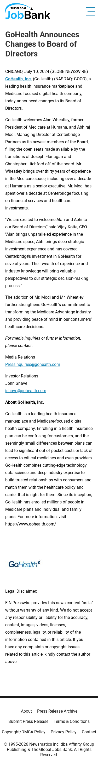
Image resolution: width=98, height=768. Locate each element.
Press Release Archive (57, 711)
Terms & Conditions (72, 721)
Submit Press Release (28, 721)
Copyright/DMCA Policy (23, 731)
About (26, 711)
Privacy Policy (64, 731)
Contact (89, 731)
